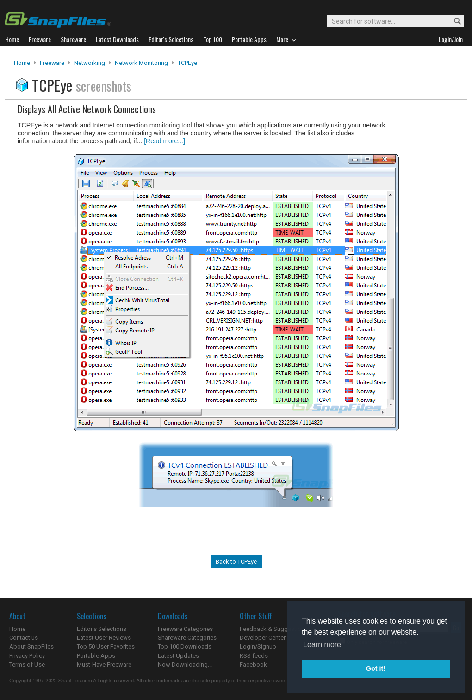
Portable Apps (96, 655)
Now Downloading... (185, 664)
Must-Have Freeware (104, 664)
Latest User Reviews (104, 637)
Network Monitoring (141, 62)
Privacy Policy (27, 655)
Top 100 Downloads (184, 646)
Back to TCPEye (236, 561)
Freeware (52, 62)
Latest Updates (178, 655)
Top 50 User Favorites (106, 646)
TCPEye (187, 62)
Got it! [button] (375, 668)
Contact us (23, 637)
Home (22, 62)
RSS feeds (254, 655)
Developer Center (263, 637)
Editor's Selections (101, 628)
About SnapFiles (31, 646)
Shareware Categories (187, 637)
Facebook (253, 664)
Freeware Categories (185, 628)
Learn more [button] (322, 645)
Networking (89, 62)
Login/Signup (258, 646)
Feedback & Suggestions (274, 628)
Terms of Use (27, 664)
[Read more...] (164, 141)
